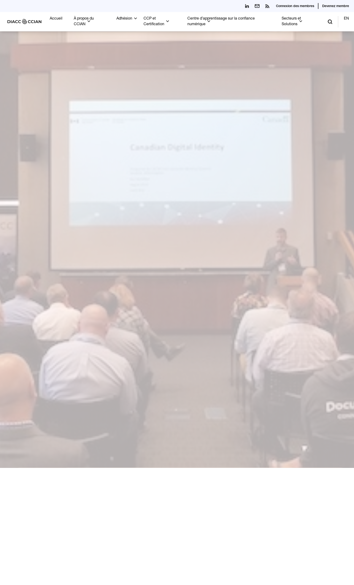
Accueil (56, 19)
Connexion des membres (295, 6)
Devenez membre (335, 6)
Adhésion (124, 19)
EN (346, 19)
